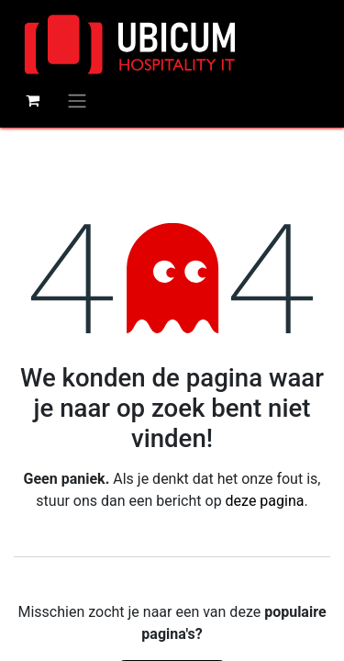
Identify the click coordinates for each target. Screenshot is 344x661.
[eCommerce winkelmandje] (32, 100)
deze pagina (265, 501)
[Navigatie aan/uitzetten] (77, 100)
